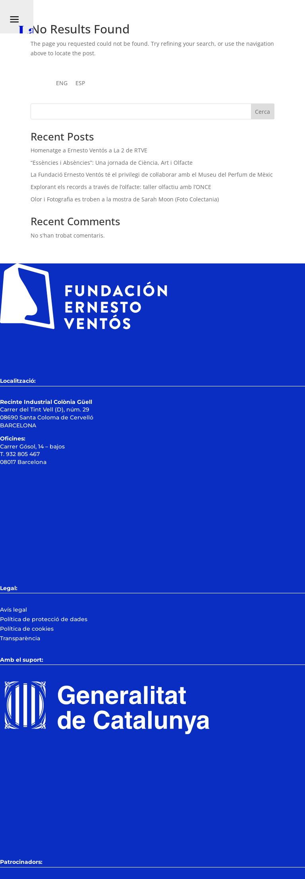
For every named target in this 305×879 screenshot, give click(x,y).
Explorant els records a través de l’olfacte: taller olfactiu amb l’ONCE (121, 187)
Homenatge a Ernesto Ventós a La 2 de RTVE (89, 150)
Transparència (20, 638)
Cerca (262, 111)
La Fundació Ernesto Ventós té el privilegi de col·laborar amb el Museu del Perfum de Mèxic (152, 174)
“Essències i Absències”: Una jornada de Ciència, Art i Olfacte (112, 162)
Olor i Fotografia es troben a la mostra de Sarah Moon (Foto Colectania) (125, 199)
